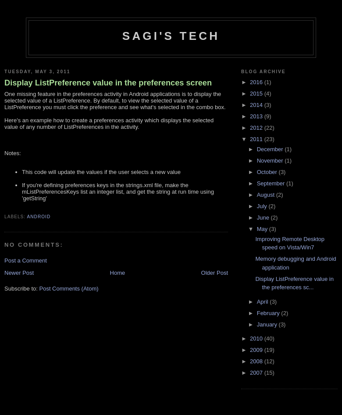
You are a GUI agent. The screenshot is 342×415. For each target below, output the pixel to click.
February (269, 313)
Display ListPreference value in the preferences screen (108, 82)
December (271, 149)
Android (38, 216)
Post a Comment (25, 260)
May (263, 229)
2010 (257, 338)
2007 (257, 372)
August (266, 195)
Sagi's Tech (171, 36)
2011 (257, 139)
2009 (257, 350)
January (268, 324)
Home (117, 273)
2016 (257, 82)
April (263, 301)
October (268, 172)
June (264, 217)
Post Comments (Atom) (69, 288)
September (271, 183)
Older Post (214, 273)
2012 (257, 127)
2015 (257, 93)
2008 (257, 361)
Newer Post (19, 273)
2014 (257, 105)
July (263, 206)
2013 (257, 116)
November (271, 160)
